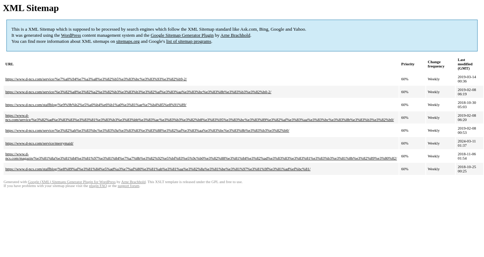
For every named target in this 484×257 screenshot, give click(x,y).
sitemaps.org (128, 41)
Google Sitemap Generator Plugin (182, 35)
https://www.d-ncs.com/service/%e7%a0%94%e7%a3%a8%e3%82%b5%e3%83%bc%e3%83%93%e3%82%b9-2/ (96, 79)
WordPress (71, 35)
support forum (128, 186)
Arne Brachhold (235, 35)
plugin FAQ (98, 186)
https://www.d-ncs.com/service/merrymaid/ (39, 143)
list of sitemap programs (188, 41)
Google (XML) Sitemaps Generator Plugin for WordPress (72, 182)
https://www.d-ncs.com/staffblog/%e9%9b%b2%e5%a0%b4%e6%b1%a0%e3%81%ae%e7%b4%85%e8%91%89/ (95, 104)
